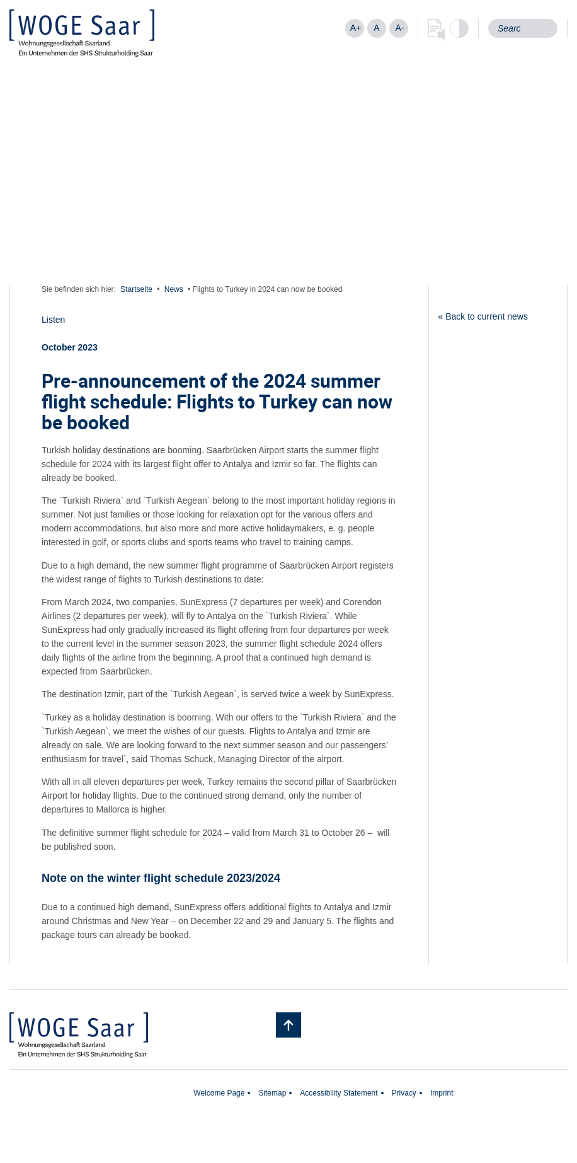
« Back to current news (483, 316)
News (173, 289)
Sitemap (272, 1093)
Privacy (404, 1093)
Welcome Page (218, 1093)
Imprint (442, 1093)
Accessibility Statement (338, 1093)
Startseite (136, 289)
